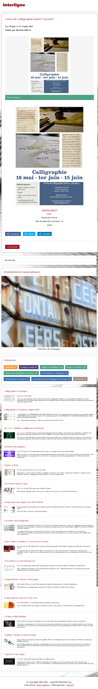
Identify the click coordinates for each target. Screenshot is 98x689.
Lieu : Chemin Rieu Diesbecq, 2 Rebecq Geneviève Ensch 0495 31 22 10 (40, 420)
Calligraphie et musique (15, 391)
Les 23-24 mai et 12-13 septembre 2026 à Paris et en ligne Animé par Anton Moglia (45, 451)
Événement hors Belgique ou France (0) (51, 379)
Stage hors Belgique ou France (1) (21, 373)
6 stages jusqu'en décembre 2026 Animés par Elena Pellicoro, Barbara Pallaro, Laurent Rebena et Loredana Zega (54, 507)
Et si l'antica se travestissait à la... (20, 561)
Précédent (12, 247)
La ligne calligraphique (15, 616)
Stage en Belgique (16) (51, 367)
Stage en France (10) (76, 367)
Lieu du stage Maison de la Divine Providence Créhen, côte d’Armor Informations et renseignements (51, 606)
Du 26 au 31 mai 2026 (24, 396)
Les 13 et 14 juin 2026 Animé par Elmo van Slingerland (35, 659)
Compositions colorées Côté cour (20, 598)
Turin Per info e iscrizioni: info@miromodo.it (32, 511)
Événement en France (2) (17, 379)
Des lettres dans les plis (15, 483)
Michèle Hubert (49, 210)
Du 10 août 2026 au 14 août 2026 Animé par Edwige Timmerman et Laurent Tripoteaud (47, 584)
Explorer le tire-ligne (14, 654)
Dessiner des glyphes (14, 446)
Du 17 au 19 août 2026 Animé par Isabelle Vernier (34, 488)
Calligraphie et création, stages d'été (22, 409)
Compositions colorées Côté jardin (21, 579)
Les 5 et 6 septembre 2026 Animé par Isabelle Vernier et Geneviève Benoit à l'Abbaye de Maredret (51, 566)
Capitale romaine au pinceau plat (20, 635)
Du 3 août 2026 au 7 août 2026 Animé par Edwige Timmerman (38, 603)
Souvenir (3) (80, 379)
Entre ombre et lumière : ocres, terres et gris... (26, 541)
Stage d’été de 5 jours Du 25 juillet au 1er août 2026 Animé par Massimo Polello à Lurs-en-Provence (51, 621)
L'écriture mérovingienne (16, 520)
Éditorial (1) (10, 367)
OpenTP (70, 685)
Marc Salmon (43, 685)
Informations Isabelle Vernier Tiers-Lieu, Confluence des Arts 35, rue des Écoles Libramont (47, 491)
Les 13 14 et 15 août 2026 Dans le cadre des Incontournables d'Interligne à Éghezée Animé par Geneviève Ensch (53, 547)
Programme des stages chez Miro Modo (23, 502)
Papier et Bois (11, 465)
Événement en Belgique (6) (54, 373)
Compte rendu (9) (28, 367)
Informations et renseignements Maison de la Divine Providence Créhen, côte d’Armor (46, 587)
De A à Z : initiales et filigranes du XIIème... (24, 428)
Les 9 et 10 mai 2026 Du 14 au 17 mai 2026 (31, 470)
